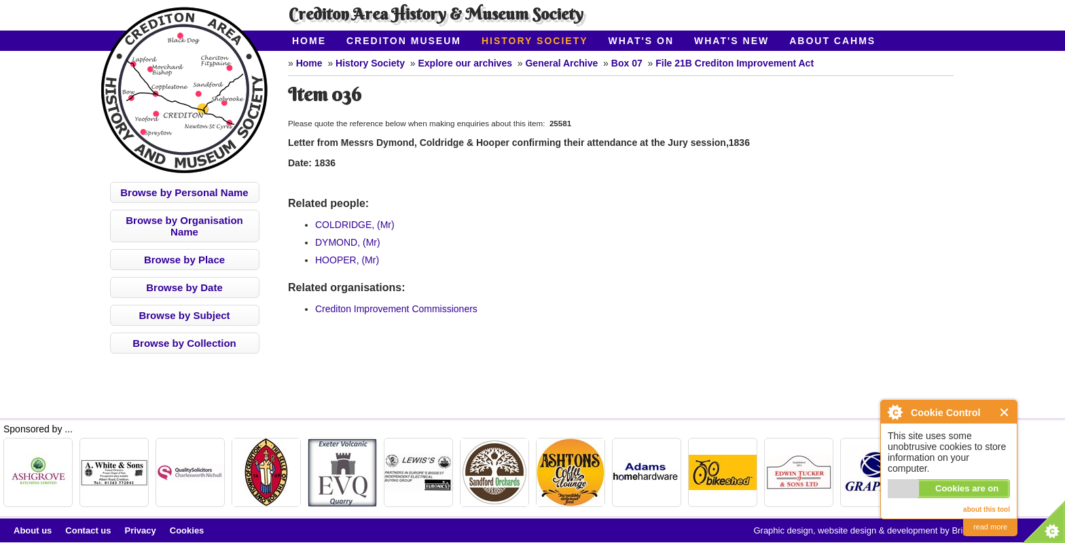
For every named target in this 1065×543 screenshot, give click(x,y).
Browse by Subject (184, 315)
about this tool (986, 509)
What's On (641, 40)
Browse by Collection (184, 343)
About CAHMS (832, 40)
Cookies (187, 530)
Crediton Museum (403, 40)
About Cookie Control (894, 412)
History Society (535, 40)
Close (1004, 412)
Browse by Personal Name (184, 192)
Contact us (88, 530)
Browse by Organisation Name (184, 226)
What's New (731, 40)
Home (309, 40)
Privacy (140, 530)
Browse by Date (184, 287)
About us (33, 530)
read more (990, 527)
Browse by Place (184, 259)
